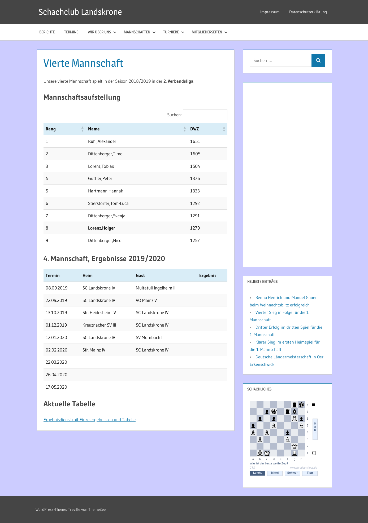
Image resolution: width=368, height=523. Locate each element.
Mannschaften (140, 31)
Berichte (47, 31)
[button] (82, 129)
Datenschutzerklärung (308, 11)
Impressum (270, 11)
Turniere (173, 31)
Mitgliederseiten (210, 31)
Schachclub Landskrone (80, 12)
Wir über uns (102, 31)
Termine (71, 31)
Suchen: (174, 114)
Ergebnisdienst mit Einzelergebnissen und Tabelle (90, 419)
